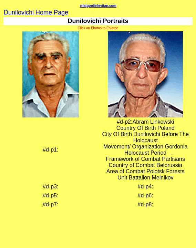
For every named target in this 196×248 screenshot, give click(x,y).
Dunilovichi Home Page (36, 12)
